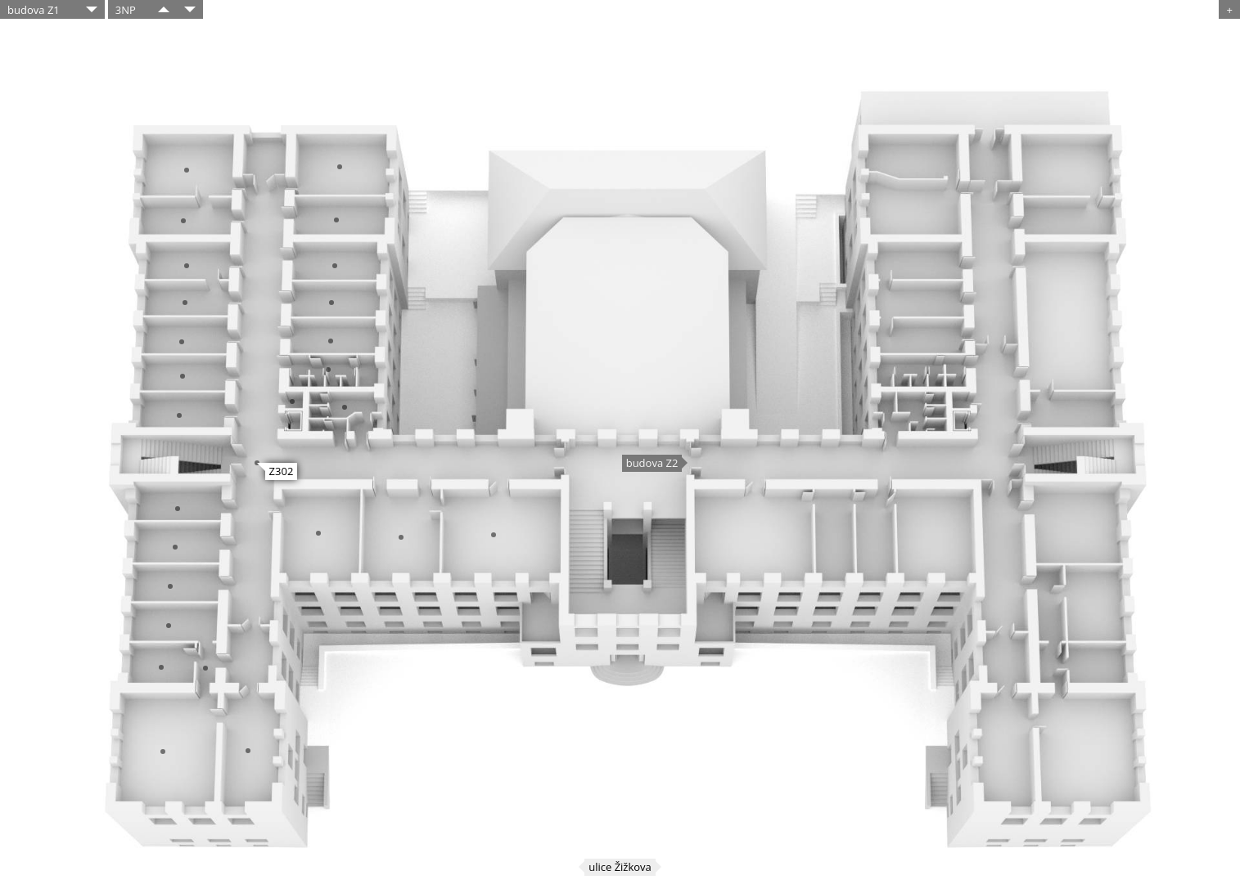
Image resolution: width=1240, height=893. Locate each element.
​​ (163, 9)
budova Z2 (652, 462)
